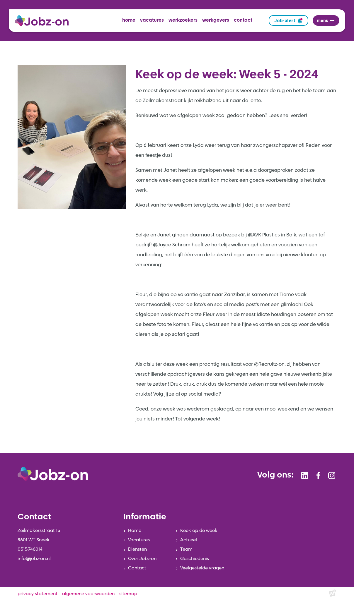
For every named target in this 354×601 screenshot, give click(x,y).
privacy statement (37, 594)
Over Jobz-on (142, 559)
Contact (137, 568)
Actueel (188, 540)
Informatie (144, 517)
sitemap (128, 594)
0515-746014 (30, 549)
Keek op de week (198, 530)
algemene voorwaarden (88, 594)
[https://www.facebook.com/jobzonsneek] (318, 475)
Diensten (137, 549)
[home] (44, 20)
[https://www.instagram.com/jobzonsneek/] (331, 475)
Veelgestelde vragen (202, 568)
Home (134, 530)
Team (186, 549)
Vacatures (139, 540)
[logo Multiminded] (332, 594)
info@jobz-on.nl (34, 559)
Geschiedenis (194, 559)
